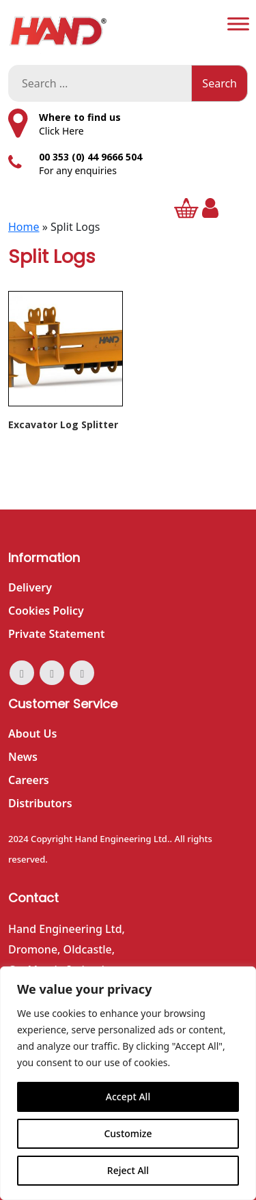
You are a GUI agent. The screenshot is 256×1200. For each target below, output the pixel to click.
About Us (32, 733)
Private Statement (56, 633)
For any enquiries (78, 170)
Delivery (30, 587)
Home (24, 226)
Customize (128, 1133)
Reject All (128, 1170)
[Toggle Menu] (238, 23)
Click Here (61, 130)
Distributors (40, 803)
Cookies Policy (46, 610)
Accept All (128, 1096)
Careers (28, 779)
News (23, 756)
